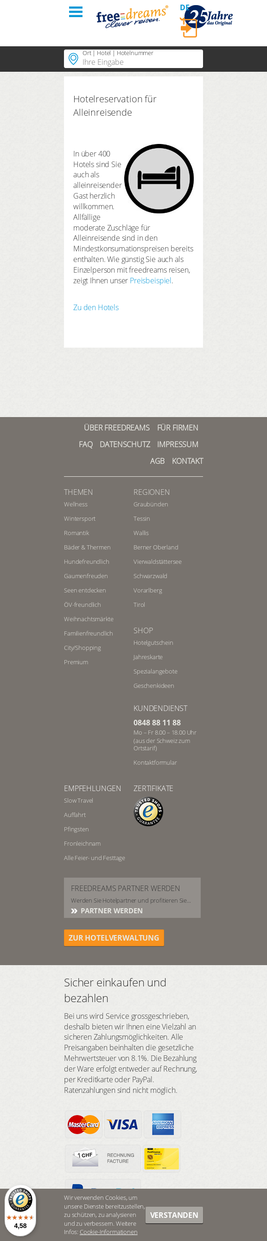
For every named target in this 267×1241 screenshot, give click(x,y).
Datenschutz (125, 444)
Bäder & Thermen (87, 547)
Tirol (139, 604)
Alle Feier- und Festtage (94, 858)
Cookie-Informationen (109, 1232)
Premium (76, 662)
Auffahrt (75, 815)
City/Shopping (82, 647)
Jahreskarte (148, 657)
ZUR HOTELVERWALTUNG (114, 938)
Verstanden (174, 1215)
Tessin (142, 518)
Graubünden (151, 504)
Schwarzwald (150, 576)
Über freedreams (117, 427)
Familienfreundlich (88, 633)
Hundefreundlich (86, 561)
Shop (143, 630)
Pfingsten (76, 829)
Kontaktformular (155, 762)
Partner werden (111, 910)
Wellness (76, 504)
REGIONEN (152, 492)
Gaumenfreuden (86, 576)
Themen (78, 492)
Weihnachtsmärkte (88, 619)
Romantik (76, 533)
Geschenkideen (154, 685)
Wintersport (79, 518)
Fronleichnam (82, 843)
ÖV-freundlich (82, 604)
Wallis (141, 533)
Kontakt (187, 461)
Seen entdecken (85, 590)
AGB (157, 461)
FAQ (86, 444)
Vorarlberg (148, 590)
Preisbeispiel (151, 280)
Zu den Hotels (96, 307)
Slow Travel (78, 800)
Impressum (177, 444)
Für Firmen (177, 427)
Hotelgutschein (153, 642)
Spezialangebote (156, 671)
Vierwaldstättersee (158, 561)
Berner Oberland (156, 547)
